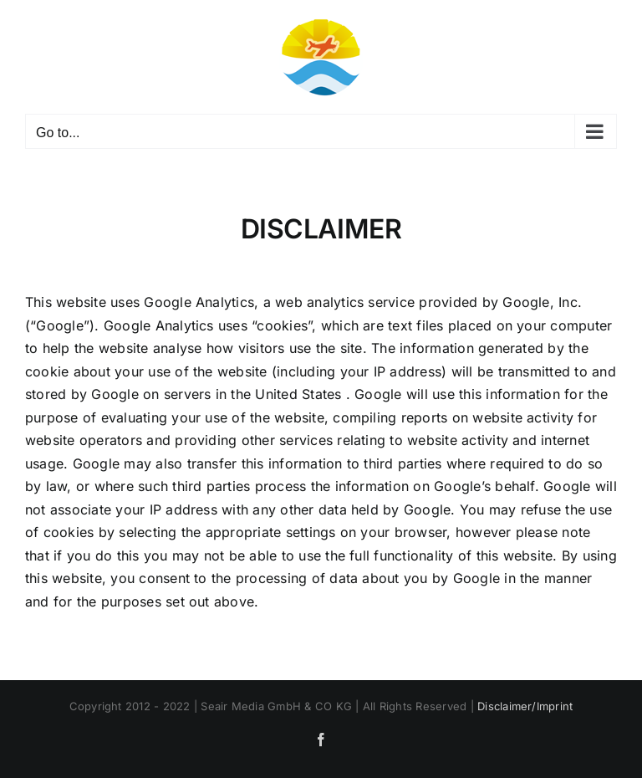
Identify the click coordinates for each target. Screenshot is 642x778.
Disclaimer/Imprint (525, 706)
